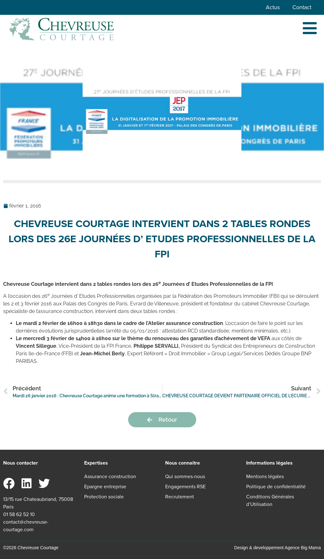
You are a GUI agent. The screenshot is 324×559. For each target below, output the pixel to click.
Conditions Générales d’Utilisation (270, 500)
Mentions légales (265, 476)
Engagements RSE (185, 486)
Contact (301, 7)
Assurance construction (110, 476)
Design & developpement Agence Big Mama (277, 547)
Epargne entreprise (105, 486)
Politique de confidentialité (276, 486)
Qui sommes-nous (185, 476)
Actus (273, 7)
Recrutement (179, 496)
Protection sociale (104, 496)
